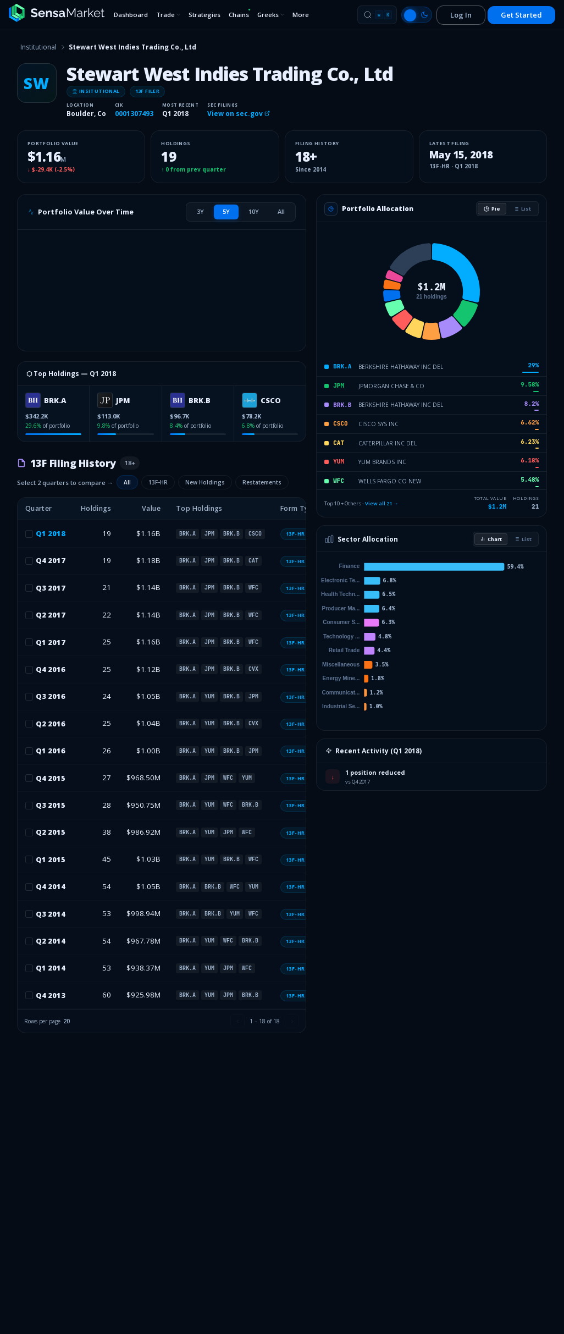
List (522, 208)
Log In (461, 15)
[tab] (200, 212)
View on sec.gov (238, 113)
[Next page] (292, 1021)
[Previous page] (237, 1021)
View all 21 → (382, 503)
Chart (491, 539)
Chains (240, 13)
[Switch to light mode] (416, 14)
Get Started (521, 15)
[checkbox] (29, 534)
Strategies (204, 14)
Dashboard (131, 14)
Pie (492, 208)
